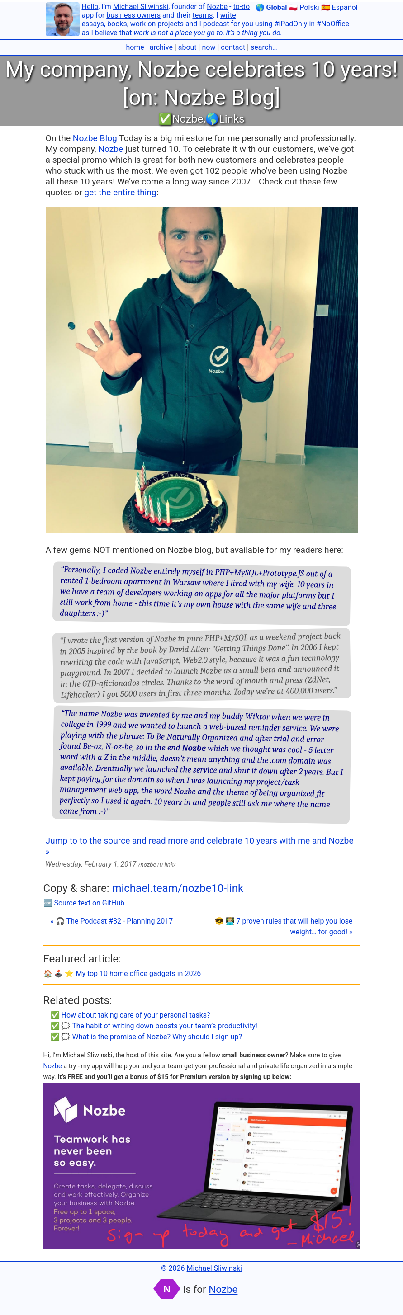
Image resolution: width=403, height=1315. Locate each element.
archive (161, 47)
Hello (90, 6)
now (208, 47)
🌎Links (225, 119)
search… (264, 47)
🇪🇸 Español (339, 7)
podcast (216, 23)
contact (233, 47)
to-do (241, 6)
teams (202, 15)
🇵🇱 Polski (304, 7)
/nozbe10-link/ (157, 864)
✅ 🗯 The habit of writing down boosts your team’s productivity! (154, 1026)
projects (170, 23)
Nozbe (217, 6)
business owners (133, 15)
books (117, 23)
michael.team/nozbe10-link (177, 888)
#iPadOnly (291, 23)
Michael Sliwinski (140, 6)
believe (106, 32)
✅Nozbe (180, 119)
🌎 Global (271, 7)
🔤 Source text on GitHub (84, 903)
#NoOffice (333, 23)
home (135, 47)
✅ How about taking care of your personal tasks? (130, 1015)
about (187, 47)
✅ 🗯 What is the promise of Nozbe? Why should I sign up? (146, 1036)
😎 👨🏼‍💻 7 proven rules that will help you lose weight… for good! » (284, 926)
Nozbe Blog (95, 138)
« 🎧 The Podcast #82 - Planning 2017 (112, 921)
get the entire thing (120, 192)
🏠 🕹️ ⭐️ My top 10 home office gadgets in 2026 (122, 973)
